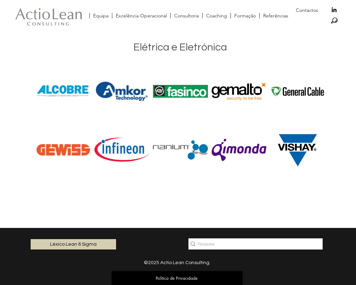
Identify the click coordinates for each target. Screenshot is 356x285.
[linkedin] (334, 9)
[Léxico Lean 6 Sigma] (73, 244)
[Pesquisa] (252, 244)
